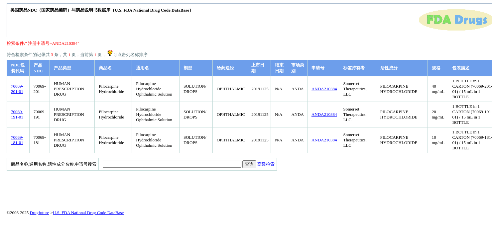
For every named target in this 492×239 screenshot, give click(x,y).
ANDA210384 (324, 88)
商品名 (105, 67)
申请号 (317, 67)
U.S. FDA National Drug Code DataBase (88, 212)
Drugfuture (39, 212)
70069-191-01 (17, 114)
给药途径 (225, 67)
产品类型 (62, 67)
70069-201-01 (17, 89)
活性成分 (389, 67)
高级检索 (266, 164)
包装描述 (460, 67)
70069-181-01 (17, 140)
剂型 (188, 67)
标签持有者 (354, 67)
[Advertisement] (168, 189)
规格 (436, 67)
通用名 (142, 67)
